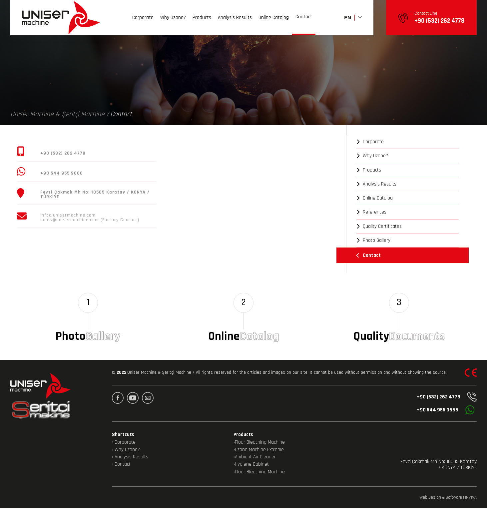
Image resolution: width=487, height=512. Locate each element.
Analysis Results (235, 21)
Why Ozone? (173, 21)
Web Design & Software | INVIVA (448, 501)
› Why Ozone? (126, 453)
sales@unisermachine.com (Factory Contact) (89, 220)
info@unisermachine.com (68, 215)
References (371, 212)
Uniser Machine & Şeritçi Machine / (59, 114)
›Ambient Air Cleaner (255, 461)
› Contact (121, 468)
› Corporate (124, 446)
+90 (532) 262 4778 (445, 401)
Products (202, 21)
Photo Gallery (373, 240)
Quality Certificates (379, 226)
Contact (303, 20)
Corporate (143, 21)
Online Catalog (273, 21)
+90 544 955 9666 (443, 414)
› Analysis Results (130, 461)
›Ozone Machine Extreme (259, 453)
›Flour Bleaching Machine (259, 446)
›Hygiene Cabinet (251, 468)
